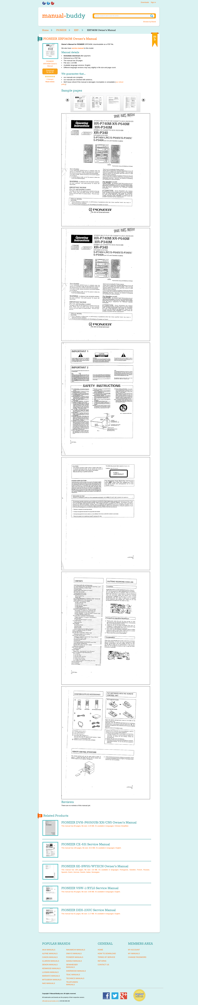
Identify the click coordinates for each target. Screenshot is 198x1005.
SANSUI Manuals (74, 961)
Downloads (145, 2)
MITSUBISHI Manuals (51, 980)
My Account (134, 950)
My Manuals (134, 953)
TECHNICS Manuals (75, 978)
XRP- (76, 30)
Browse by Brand (149, 22)
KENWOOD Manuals (51, 968)
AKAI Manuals (48, 950)
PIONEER (61, 30)
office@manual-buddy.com (50, 1001)
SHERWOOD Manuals (76, 971)
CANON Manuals (50, 957)
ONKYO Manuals (74, 953)
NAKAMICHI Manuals (75, 950)
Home (45, 30)
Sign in (153, 2)
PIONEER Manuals (74, 957)
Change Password (137, 957)
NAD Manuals (48, 983)
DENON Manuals (50, 965)
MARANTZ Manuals (51, 976)
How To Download (107, 953)
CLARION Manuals (50, 961)
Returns (102, 961)
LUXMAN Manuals (50, 972)
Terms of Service (106, 957)
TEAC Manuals (73, 975)
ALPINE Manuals (49, 953)
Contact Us (103, 965)
